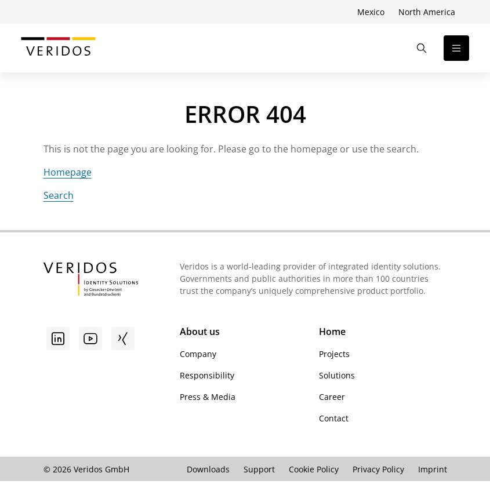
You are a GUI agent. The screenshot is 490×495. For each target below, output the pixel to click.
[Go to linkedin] (58, 338)
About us (200, 331)
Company (198, 353)
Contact (334, 418)
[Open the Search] (421, 48)
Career (332, 396)
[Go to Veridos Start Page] (58, 48)
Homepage (67, 172)
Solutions (337, 375)
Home (332, 331)
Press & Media (207, 396)
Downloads (208, 469)
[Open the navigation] (456, 48)
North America (426, 11)
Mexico (370, 11)
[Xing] (123, 338)
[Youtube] (90, 338)
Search (58, 195)
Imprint (432, 469)
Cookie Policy (314, 469)
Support (259, 469)
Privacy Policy (378, 469)
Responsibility (207, 375)
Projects (334, 353)
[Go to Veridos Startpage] (90, 280)
